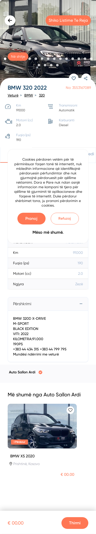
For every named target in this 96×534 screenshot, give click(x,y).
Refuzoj (64, 218)
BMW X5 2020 (22, 456)
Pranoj (31, 218)
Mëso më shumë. (48, 232)
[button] (5, 58)
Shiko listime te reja (68, 20)
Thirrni (75, 522)
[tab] (48, 304)
